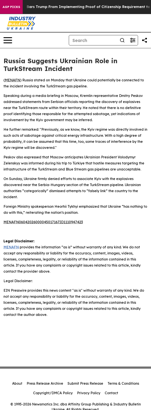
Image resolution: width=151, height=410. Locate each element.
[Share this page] (144, 40)
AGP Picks (11, 7)
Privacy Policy (88, 393)
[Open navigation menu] (7, 40)
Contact (111, 393)
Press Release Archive (45, 383)
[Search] (93, 40)
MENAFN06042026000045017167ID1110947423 (43, 222)
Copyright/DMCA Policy (53, 393)
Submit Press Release (85, 383)
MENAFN (12, 80)
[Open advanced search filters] (132, 40)
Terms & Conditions (123, 383)
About (17, 383)
